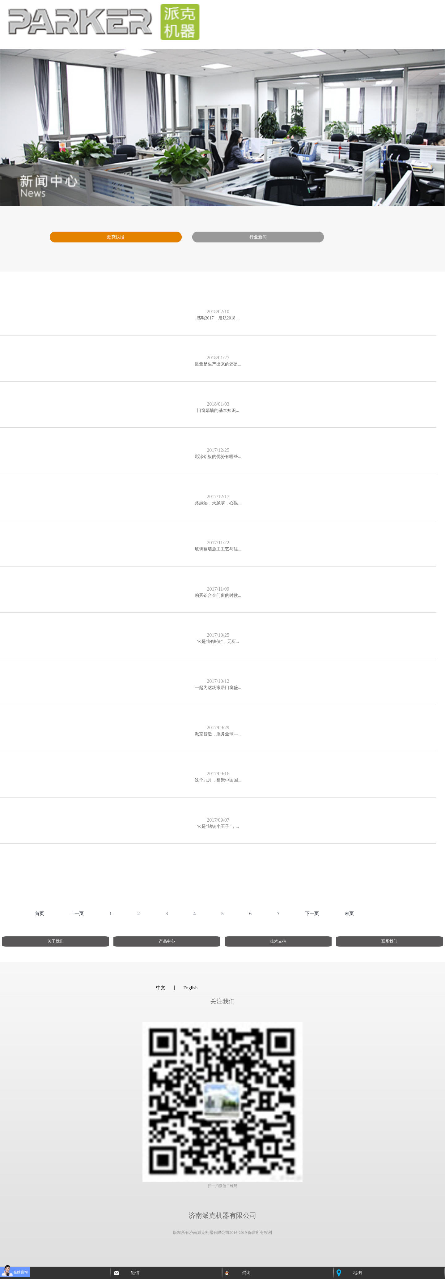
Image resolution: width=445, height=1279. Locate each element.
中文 (160, 987)
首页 (39, 913)
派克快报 (115, 237)
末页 (349, 913)
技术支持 (278, 941)
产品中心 (167, 941)
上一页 (77, 913)
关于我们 (56, 941)
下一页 (312, 913)
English (190, 987)
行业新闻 (258, 237)
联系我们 (389, 941)
